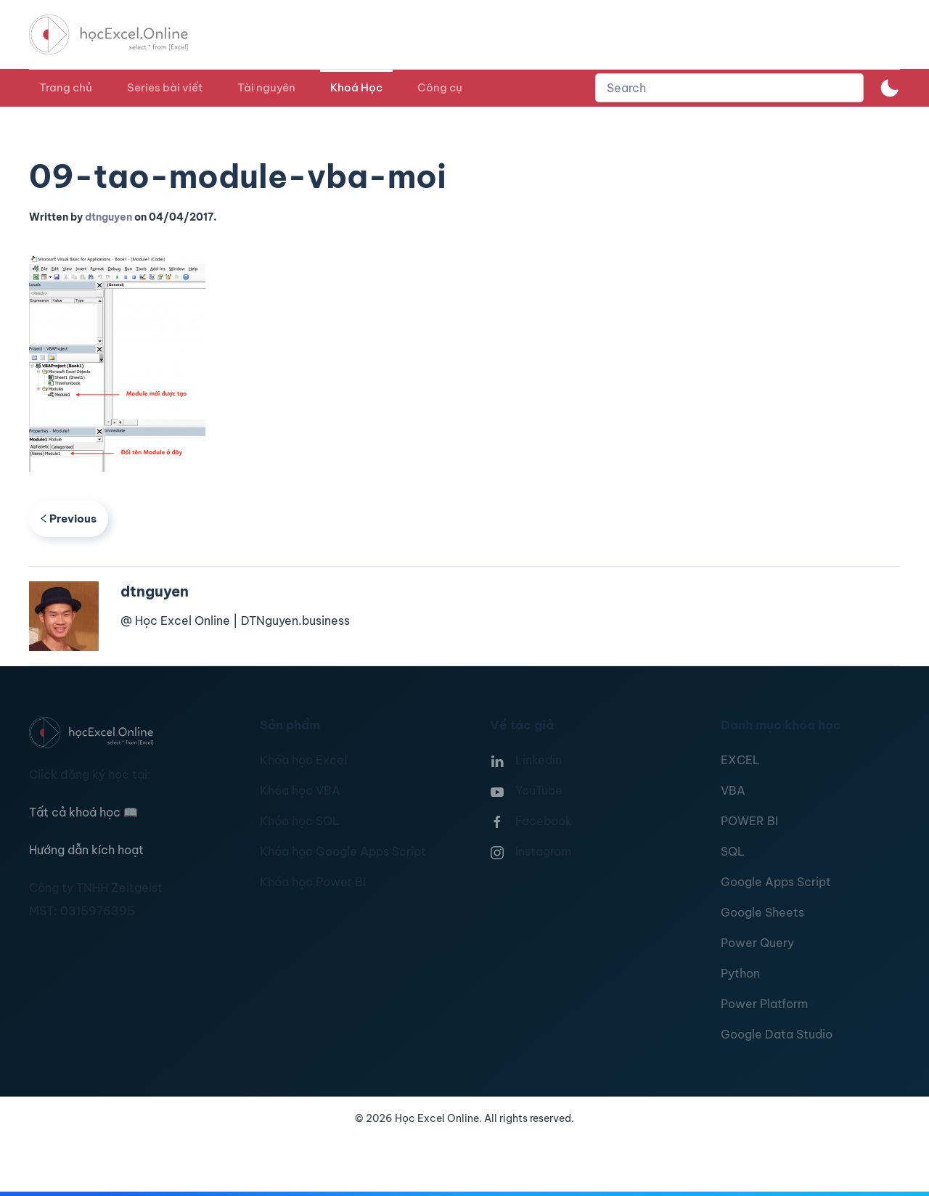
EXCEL (740, 760)
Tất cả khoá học (83, 812)
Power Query (757, 942)
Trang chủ (65, 87)
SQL (733, 851)
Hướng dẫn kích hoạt (86, 850)
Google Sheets (762, 912)
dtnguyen (108, 217)
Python (740, 973)
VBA (733, 790)
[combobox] (729, 87)
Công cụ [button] (439, 87)
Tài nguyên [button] (266, 87)
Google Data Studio (776, 1034)
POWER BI (749, 821)
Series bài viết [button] (164, 87)
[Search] (729, 87)
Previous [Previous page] (69, 518)
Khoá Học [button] (356, 87)
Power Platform (764, 1003)
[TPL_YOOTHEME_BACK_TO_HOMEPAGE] (122, 34)
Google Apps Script (776, 882)
